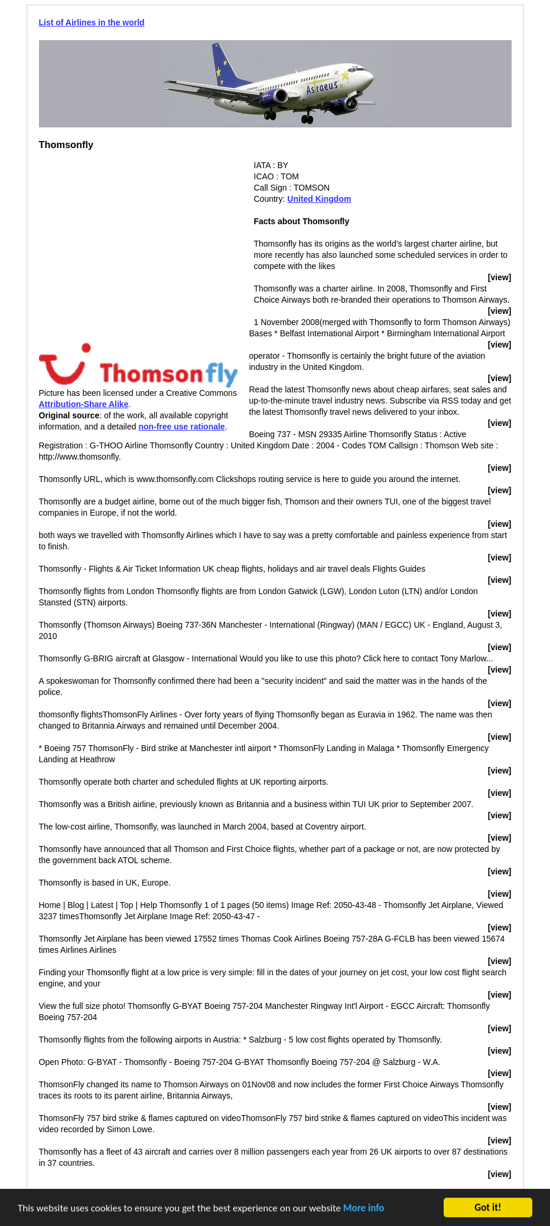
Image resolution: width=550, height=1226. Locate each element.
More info (364, 1208)
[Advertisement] (138, 242)
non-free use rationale (181, 426)
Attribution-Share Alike (84, 404)
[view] (500, 277)
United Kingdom (319, 199)
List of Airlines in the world (92, 22)
